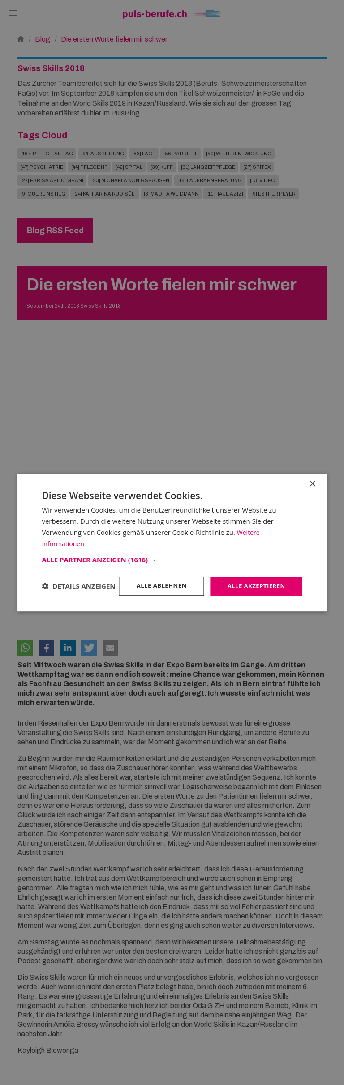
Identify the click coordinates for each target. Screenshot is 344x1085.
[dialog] (172, 542)
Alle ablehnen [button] (156, 578)
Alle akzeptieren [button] (254, 578)
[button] (172, 552)
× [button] (312, 476)
